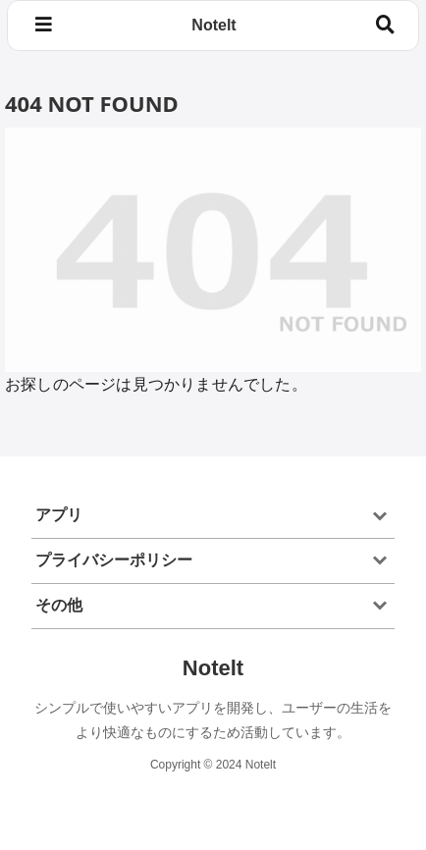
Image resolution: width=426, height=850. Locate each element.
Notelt (213, 25)
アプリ (58, 514)
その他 (58, 605)
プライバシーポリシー (113, 560)
